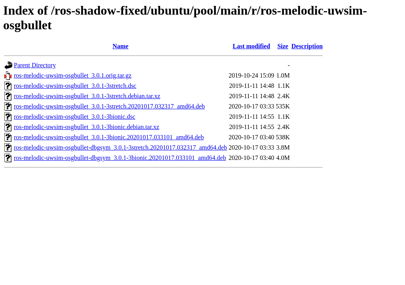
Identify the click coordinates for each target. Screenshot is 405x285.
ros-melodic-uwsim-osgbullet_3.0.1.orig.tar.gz (72, 75)
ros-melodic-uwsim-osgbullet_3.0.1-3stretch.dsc (75, 85)
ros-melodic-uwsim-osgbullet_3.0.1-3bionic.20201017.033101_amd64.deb (109, 137)
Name (121, 46)
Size (282, 46)
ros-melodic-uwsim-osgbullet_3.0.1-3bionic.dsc (74, 116)
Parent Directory (35, 65)
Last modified (251, 46)
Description (307, 46)
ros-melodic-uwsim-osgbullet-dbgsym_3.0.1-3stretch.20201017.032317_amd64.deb (120, 147)
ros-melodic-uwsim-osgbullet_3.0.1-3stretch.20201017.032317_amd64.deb (109, 106)
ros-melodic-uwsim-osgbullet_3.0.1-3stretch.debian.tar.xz (87, 96)
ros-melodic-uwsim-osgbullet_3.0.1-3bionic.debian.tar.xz (86, 127)
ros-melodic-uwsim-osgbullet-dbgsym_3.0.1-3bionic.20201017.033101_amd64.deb (120, 157)
